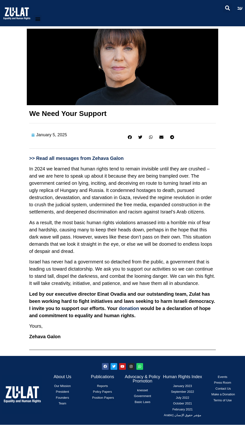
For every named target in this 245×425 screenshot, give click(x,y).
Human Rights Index (182, 376)
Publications (102, 376)
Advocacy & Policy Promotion (142, 378)
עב (239, 8)
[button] (227, 8)
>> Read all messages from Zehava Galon (76, 158)
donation (129, 308)
